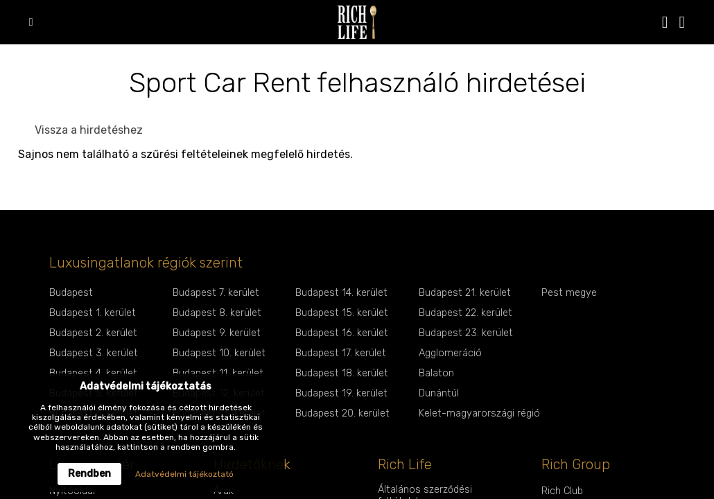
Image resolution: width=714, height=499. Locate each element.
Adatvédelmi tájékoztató (184, 474)
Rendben (89, 474)
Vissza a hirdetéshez (89, 130)
